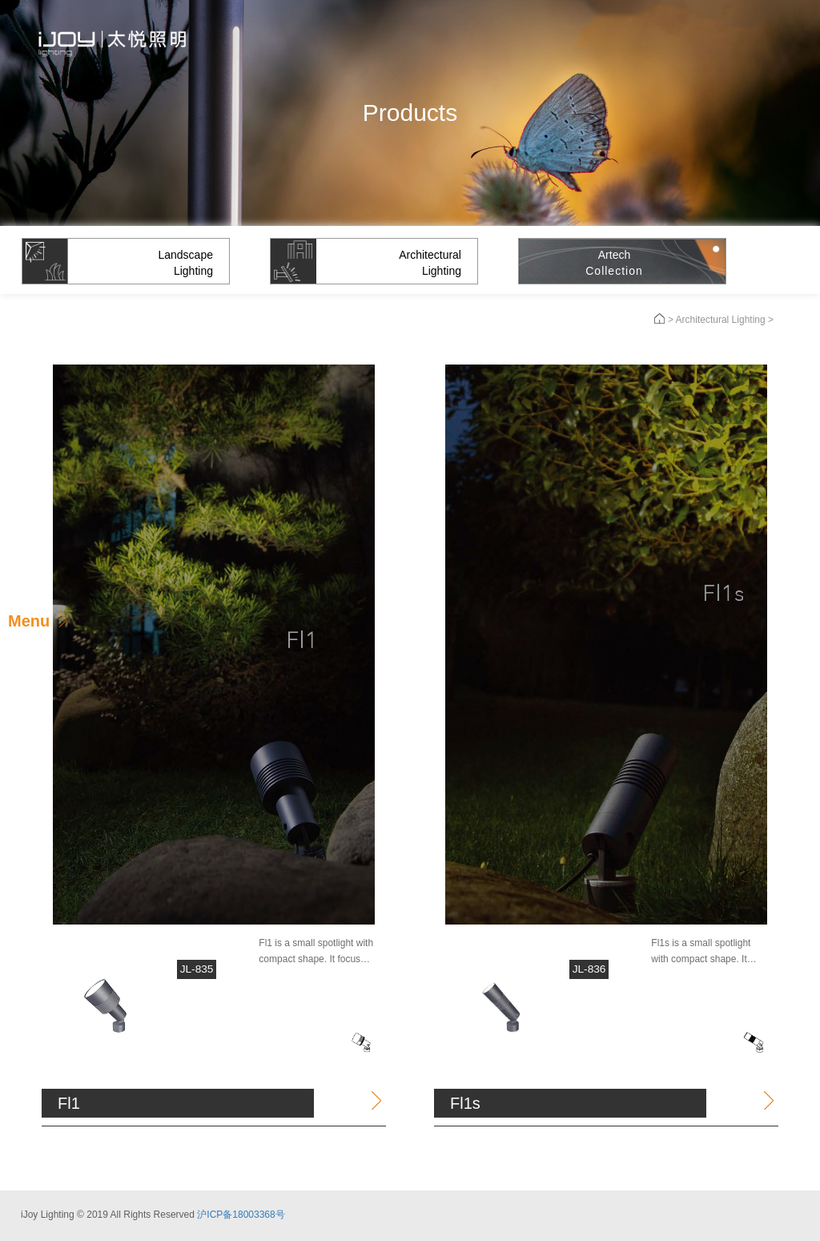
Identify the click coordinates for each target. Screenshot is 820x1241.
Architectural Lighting (721, 319)
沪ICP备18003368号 (240, 1210)
